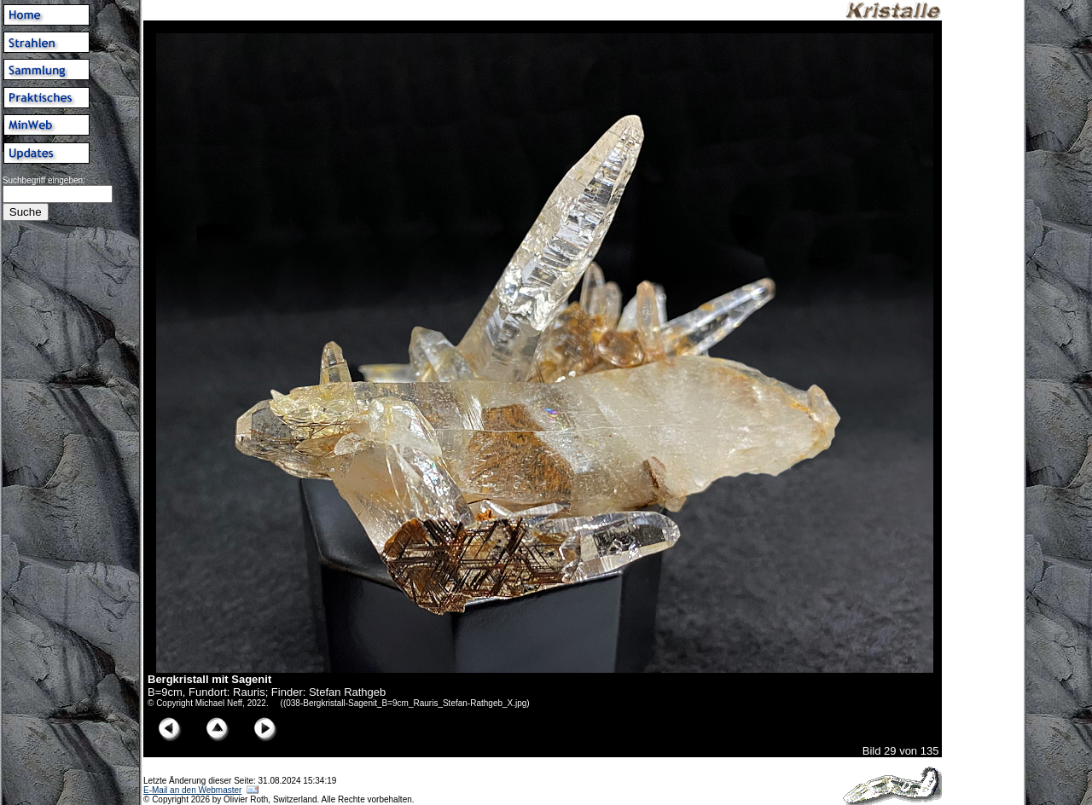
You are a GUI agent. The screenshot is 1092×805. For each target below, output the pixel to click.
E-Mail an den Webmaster (192, 790)
